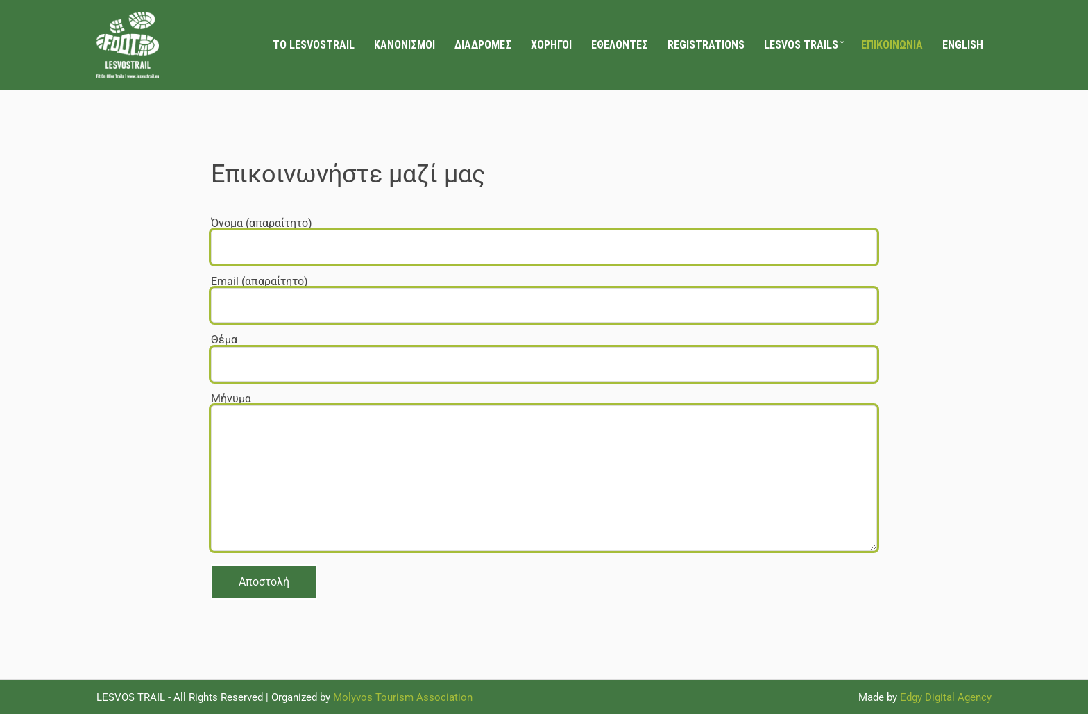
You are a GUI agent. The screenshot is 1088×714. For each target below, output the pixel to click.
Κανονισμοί (404, 44)
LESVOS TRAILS (801, 44)
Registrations (706, 44)
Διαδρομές (482, 44)
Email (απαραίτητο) (544, 293)
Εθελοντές (619, 44)
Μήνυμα (544, 473)
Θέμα (544, 351)
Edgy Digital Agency (946, 697)
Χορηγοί (551, 44)
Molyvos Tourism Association (403, 697)
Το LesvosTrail (314, 44)
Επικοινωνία (892, 44)
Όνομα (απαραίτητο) (544, 234)
